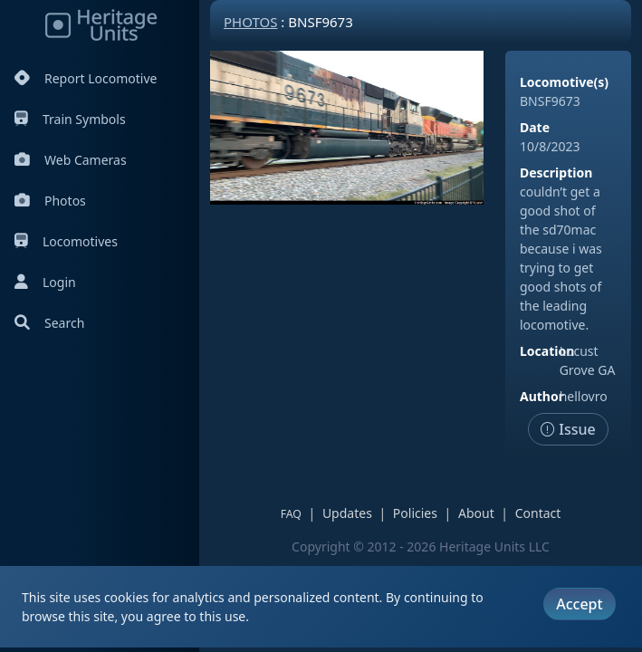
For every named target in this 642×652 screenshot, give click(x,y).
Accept (579, 604)
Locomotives (66, 241)
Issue (568, 429)
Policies (415, 513)
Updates (347, 513)
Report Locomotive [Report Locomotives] (85, 78)
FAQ (291, 514)
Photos (50, 200)
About (476, 513)
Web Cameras (70, 159)
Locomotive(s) (564, 82)
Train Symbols (70, 119)
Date (535, 127)
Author (542, 396)
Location (547, 351)
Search (49, 322)
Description (556, 172)
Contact (538, 513)
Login (45, 282)
